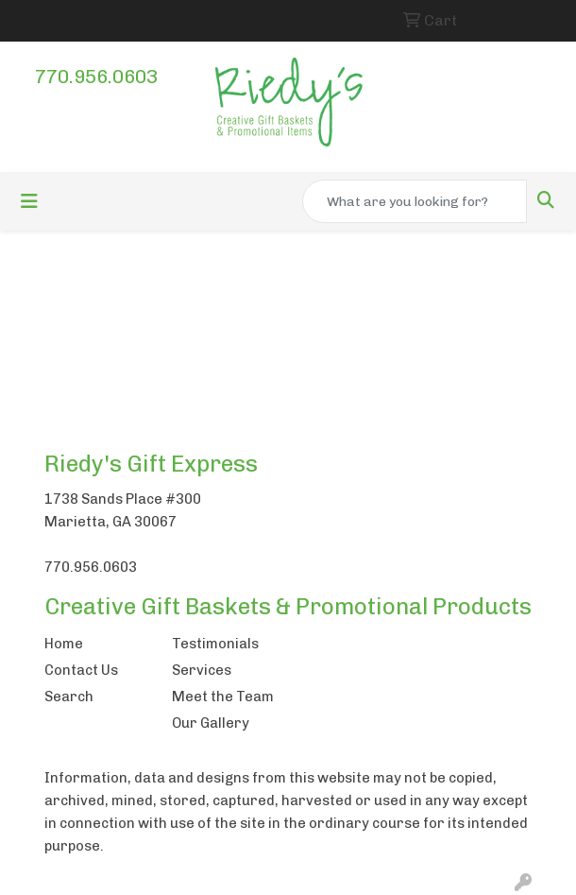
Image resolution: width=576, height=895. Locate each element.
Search (68, 696)
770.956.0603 (96, 76)
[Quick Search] (414, 201)
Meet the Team (223, 696)
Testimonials (215, 643)
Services (201, 670)
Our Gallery (210, 722)
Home (63, 643)
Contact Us (81, 670)
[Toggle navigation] (29, 201)
